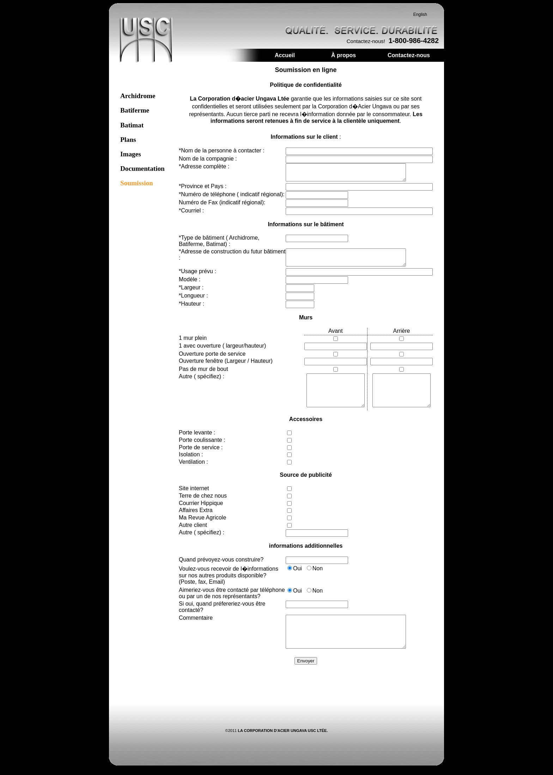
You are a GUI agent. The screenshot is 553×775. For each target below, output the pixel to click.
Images (130, 157)
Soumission (136, 186)
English (420, 17)
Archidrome (137, 99)
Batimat (132, 128)
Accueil (285, 58)
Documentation (142, 171)
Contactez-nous (409, 58)
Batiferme (134, 113)
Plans (128, 142)
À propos (343, 58)
